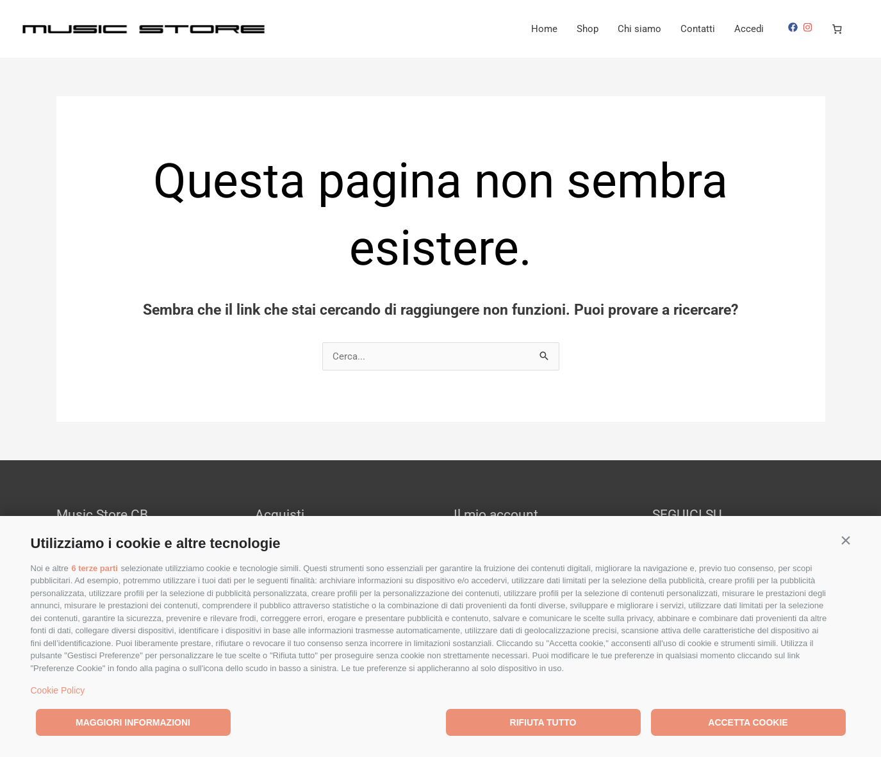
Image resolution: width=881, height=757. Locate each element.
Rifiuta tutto (543, 722)
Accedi (749, 29)
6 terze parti (94, 568)
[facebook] (794, 27)
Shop (587, 29)
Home (544, 29)
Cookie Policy (58, 690)
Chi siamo (639, 29)
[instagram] (809, 27)
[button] (846, 540)
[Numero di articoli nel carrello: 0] (837, 29)
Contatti (697, 29)
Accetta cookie (747, 722)
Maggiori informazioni (133, 722)
